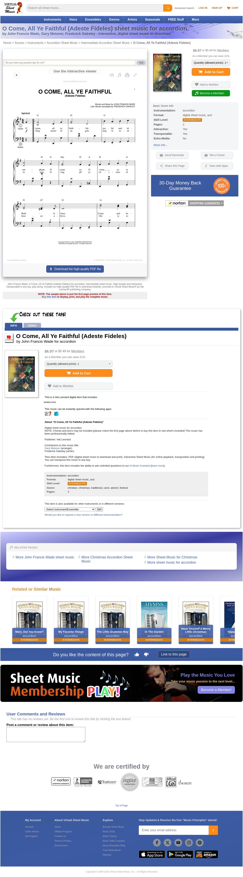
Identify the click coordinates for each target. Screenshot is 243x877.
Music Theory (110, 836)
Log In (202, 7)
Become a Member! (216, 690)
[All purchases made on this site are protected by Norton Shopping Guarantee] (194, 205)
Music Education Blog (114, 845)
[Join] (213, 830)
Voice (73, 19)
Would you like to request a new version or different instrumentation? (83, 514)
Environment (60, 845)
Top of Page (121, 805)
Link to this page (174, 654)
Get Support (31, 836)
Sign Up (217, 7)
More (195, 19)
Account (29, 827)
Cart (233, 8)
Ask (141, 62)
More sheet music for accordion (171, 562)
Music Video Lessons (114, 841)
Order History (32, 831)
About (57, 827)
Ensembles (93, 19)
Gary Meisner (52, 448)
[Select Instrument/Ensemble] (70, 509)
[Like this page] (137, 655)
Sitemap (107, 855)
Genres (114, 19)
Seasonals (152, 19)
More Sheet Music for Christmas (172, 557)
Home (7, 42)
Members (223, 50)
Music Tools (109, 831)
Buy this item (49, 297)
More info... (161, 145)
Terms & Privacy (62, 841)
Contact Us (60, 836)
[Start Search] (167, 7)
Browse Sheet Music (113, 827)
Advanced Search (184, 8)
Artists (132, 19)
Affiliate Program (63, 831)
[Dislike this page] (146, 655)
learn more (158, 465)
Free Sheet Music (112, 850)
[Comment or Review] (45, 734)
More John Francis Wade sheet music (45, 557)
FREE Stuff (176, 19)
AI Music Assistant (139, 465)
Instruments (52, 19)
